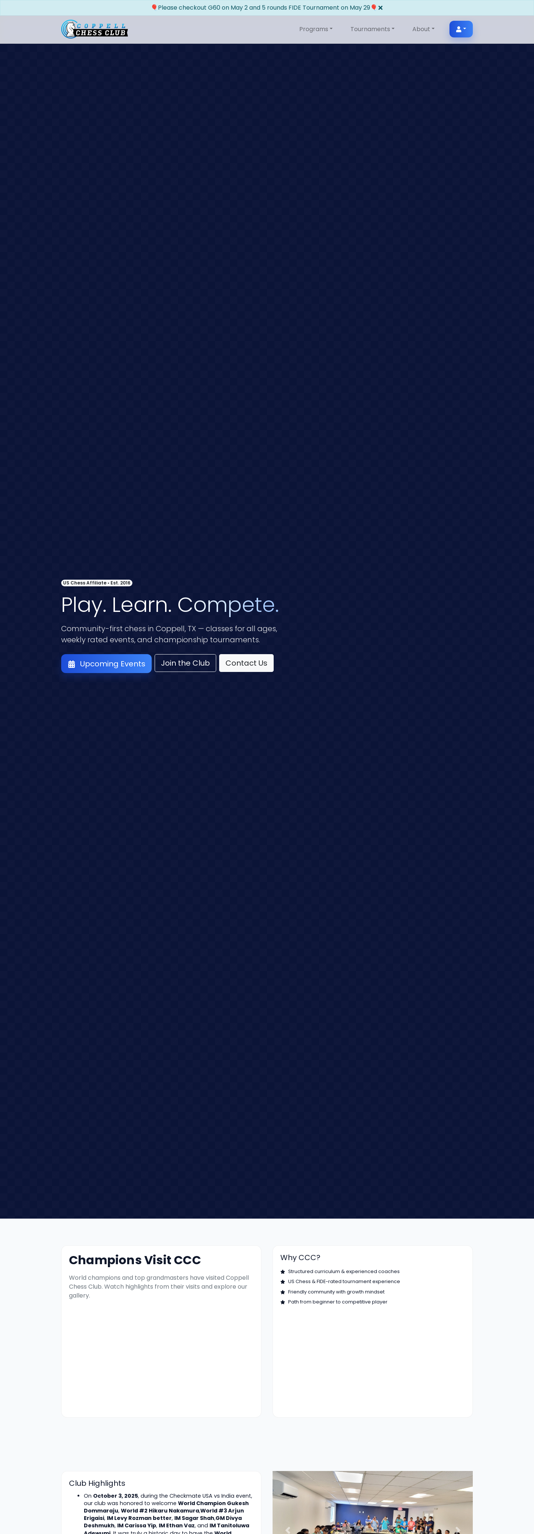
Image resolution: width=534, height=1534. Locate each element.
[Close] (380, 8)
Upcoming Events (106, 664)
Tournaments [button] (370, 29)
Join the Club (185, 663)
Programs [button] (313, 29)
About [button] (421, 29)
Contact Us (246, 663)
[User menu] (461, 29)
